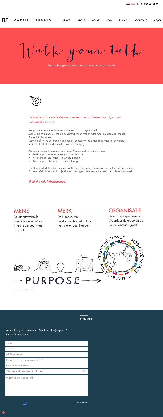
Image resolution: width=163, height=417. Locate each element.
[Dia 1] (81, 81)
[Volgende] (156, 55)
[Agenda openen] (83, 371)
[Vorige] (7, 55)
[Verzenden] (82, 402)
